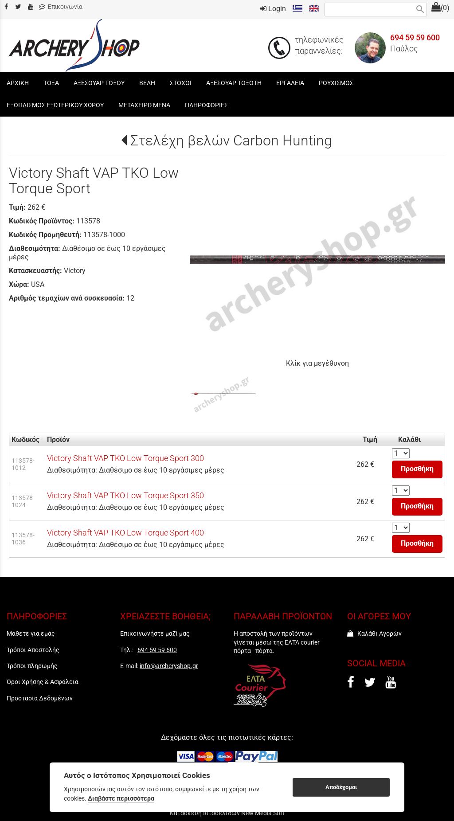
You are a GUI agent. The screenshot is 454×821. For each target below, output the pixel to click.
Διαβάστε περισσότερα (121, 798)
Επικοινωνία (60, 7)
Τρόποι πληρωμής (32, 665)
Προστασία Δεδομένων (40, 698)
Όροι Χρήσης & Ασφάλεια (42, 681)
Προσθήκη (417, 469)
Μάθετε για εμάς (31, 633)
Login (273, 8)
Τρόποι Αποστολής (33, 649)
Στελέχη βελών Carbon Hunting (231, 140)
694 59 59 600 (415, 37)
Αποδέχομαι (341, 787)
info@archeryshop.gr (169, 665)
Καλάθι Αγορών (374, 633)
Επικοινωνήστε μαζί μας (155, 633)
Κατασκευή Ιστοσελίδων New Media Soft (227, 813)
